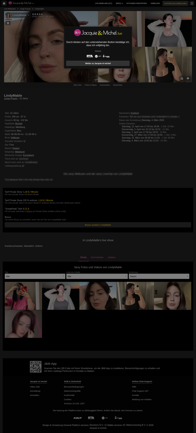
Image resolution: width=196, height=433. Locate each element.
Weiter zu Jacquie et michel (98, 63)
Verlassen (98, 51)
